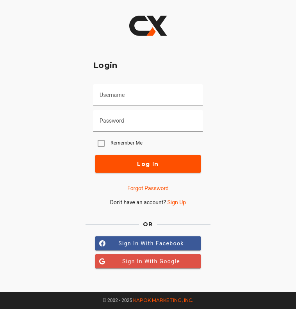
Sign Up (176, 202)
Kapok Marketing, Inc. (163, 300)
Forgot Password (148, 188)
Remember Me (127, 143)
